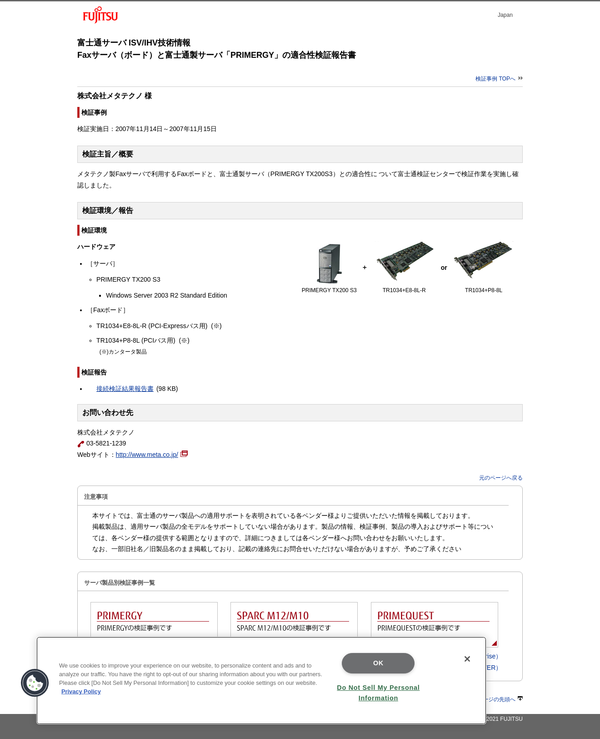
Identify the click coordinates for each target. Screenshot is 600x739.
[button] (35, 683)
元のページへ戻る (501, 478)
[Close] (467, 659)
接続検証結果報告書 (125, 388)
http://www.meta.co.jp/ (152, 454)
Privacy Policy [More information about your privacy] (81, 691)
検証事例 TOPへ (499, 79)
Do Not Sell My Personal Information (378, 693)
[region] (261, 680)
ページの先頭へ (500, 699)
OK (378, 663)
